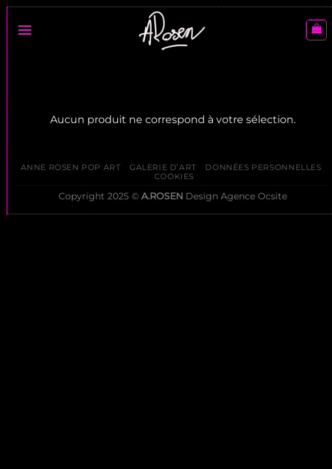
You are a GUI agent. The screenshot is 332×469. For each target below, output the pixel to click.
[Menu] (25, 30)
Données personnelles (263, 167)
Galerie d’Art (163, 167)
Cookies (174, 176)
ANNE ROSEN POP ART (71, 167)
